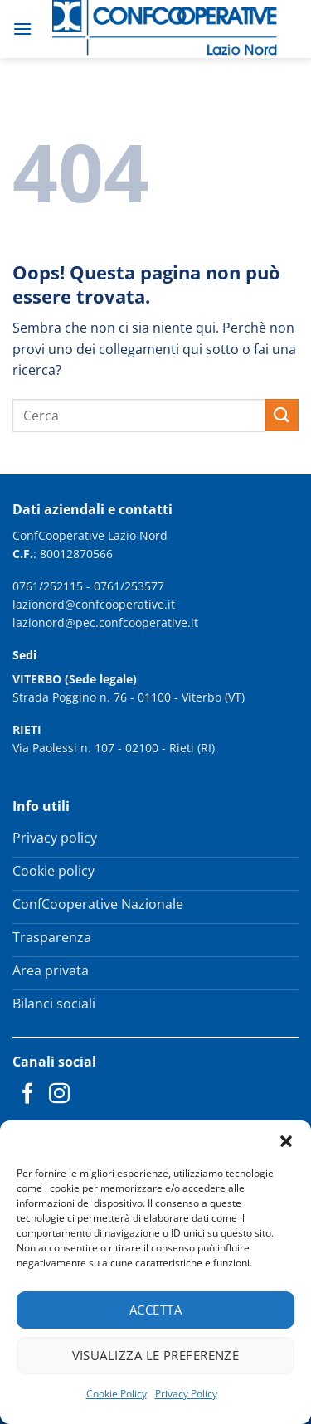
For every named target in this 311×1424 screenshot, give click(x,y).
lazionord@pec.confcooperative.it (105, 622)
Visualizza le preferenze (156, 1355)
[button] (286, 1141)
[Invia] (282, 415)
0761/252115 (47, 586)
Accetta (155, 1309)
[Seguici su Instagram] (59, 1094)
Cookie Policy (116, 1394)
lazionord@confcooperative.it (93, 604)
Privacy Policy (186, 1394)
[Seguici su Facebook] (27, 1094)
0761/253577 (129, 586)
